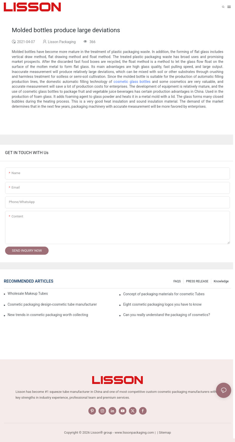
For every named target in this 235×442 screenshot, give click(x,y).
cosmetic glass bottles (132, 82)
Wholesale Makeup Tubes (28, 293)
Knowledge (221, 281)
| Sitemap (163, 432)
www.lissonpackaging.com (134, 432)
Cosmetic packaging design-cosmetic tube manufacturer (52, 304)
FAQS (177, 281)
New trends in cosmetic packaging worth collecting (48, 315)
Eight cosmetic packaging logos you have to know (162, 304)
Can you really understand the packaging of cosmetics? (166, 315)
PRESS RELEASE (197, 281)
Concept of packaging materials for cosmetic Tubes (163, 294)
